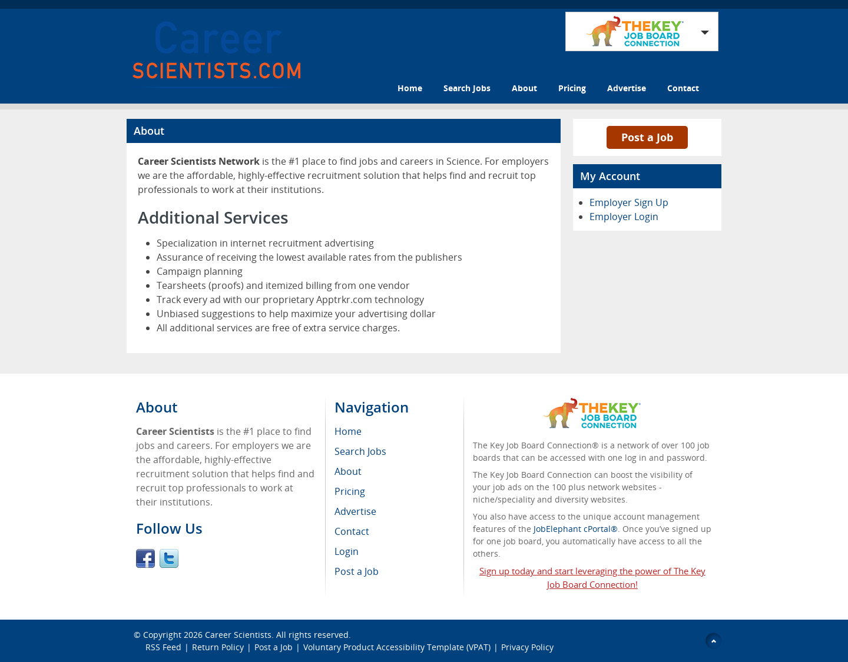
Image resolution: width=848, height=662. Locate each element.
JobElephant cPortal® (576, 528)
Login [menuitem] (346, 551)
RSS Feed (163, 647)
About (524, 88)
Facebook (145, 558)
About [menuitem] (348, 471)
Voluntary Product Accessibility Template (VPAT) (397, 647)
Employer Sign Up (628, 202)
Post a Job (647, 137)
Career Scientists (238, 634)
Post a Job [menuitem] (356, 571)
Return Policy (218, 647)
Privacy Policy (528, 647)
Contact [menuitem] (351, 531)
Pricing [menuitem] (349, 491)
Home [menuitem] (348, 431)
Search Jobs (467, 88)
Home (410, 88)
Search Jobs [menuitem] (360, 451)
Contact (683, 88)
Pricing (572, 88)
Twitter (169, 558)
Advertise (626, 88)
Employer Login (623, 216)
